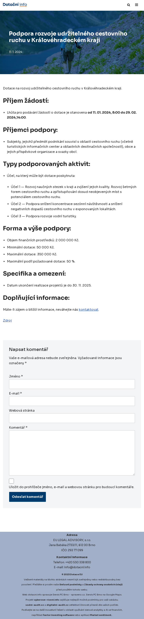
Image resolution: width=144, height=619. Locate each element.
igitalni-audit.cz (58, 604)
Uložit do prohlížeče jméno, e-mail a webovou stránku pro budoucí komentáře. (71, 487)
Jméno (16, 377)
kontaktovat (88, 310)
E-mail (15, 393)
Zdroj (7, 321)
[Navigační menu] (136, 5)
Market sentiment (100, 614)
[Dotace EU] (15, 5)
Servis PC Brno (61, 594)
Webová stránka (22, 410)
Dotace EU (76, 573)
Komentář (18, 427)
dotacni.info (35, 594)
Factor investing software (58, 614)
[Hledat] (128, 4)
